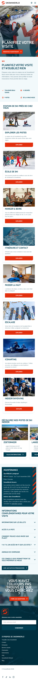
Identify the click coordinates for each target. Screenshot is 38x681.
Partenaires (5, 650)
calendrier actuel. (16, 504)
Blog (3, 660)
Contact (4, 642)
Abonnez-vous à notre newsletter (12, 617)
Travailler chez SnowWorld (9, 640)
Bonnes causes (6, 647)
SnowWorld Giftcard (7, 658)
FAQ (3, 655)
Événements (5, 652)
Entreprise (4, 645)
